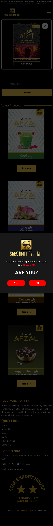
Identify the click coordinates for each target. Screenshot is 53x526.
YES (16, 283)
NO (37, 283)
